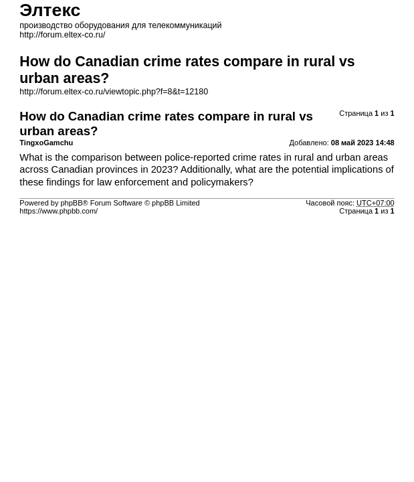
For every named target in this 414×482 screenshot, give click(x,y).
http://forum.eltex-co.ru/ (62, 34)
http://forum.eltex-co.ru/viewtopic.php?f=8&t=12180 (113, 91)
